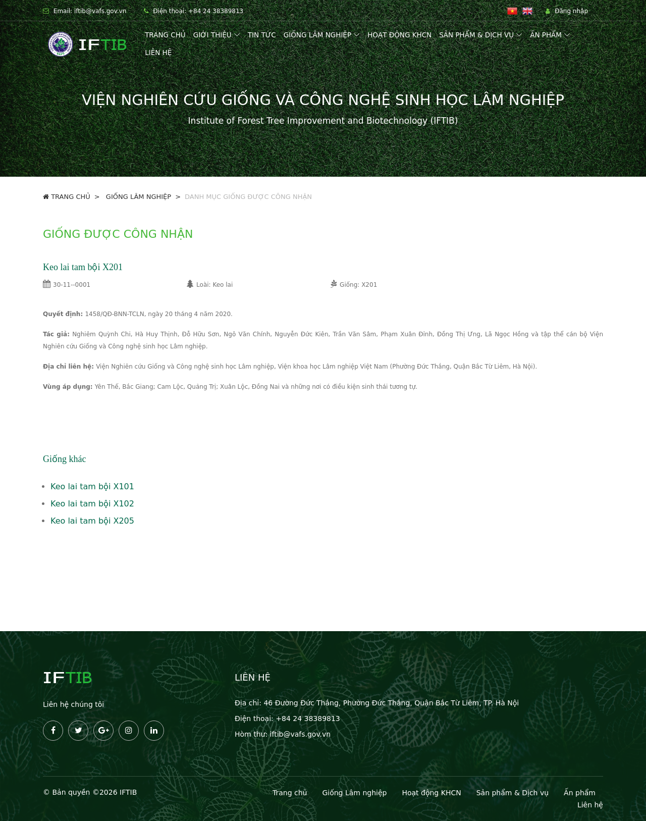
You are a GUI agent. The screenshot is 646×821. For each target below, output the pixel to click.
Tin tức (262, 35)
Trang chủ (165, 35)
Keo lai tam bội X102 (92, 503)
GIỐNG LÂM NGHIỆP (137, 196)
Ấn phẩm (546, 35)
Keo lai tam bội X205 (92, 521)
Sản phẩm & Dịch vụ (476, 35)
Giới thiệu (212, 35)
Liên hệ (158, 52)
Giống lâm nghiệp (317, 35)
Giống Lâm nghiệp (354, 793)
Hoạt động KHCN (399, 35)
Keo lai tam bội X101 (92, 486)
